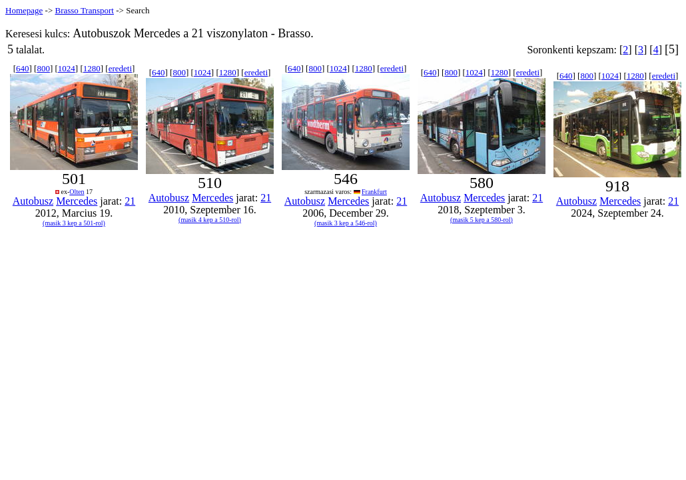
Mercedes (76, 201)
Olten (76, 191)
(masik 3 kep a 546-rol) (345, 223)
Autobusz (33, 201)
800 (43, 68)
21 (130, 201)
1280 (92, 68)
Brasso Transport (84, 10)
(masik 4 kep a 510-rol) (209, 219)
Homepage (24, 10)
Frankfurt (374, 191)
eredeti (120, 68)
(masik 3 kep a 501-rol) (74, 223)
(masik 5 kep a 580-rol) (481, 219)
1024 (66, 68)
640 (22, 68)
